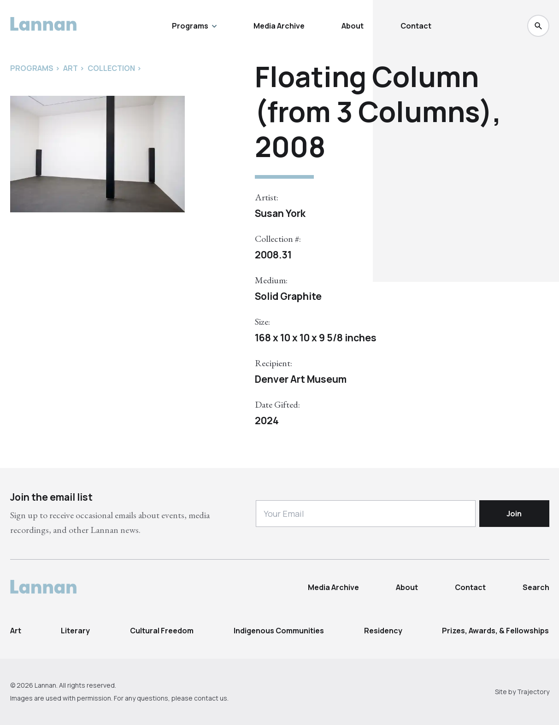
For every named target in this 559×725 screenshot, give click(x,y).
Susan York (280, 213)
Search (536, 587)
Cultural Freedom (162, 631)
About (352, 26)
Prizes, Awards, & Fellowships (495, 631)
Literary (75, 631)
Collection (111, 68)
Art (15, 631)
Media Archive (279, 26)
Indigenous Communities (279, 631)
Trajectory (533, 691)
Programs (194, 26)
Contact (415, 26)
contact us (210, 698)
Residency (383, 631)
